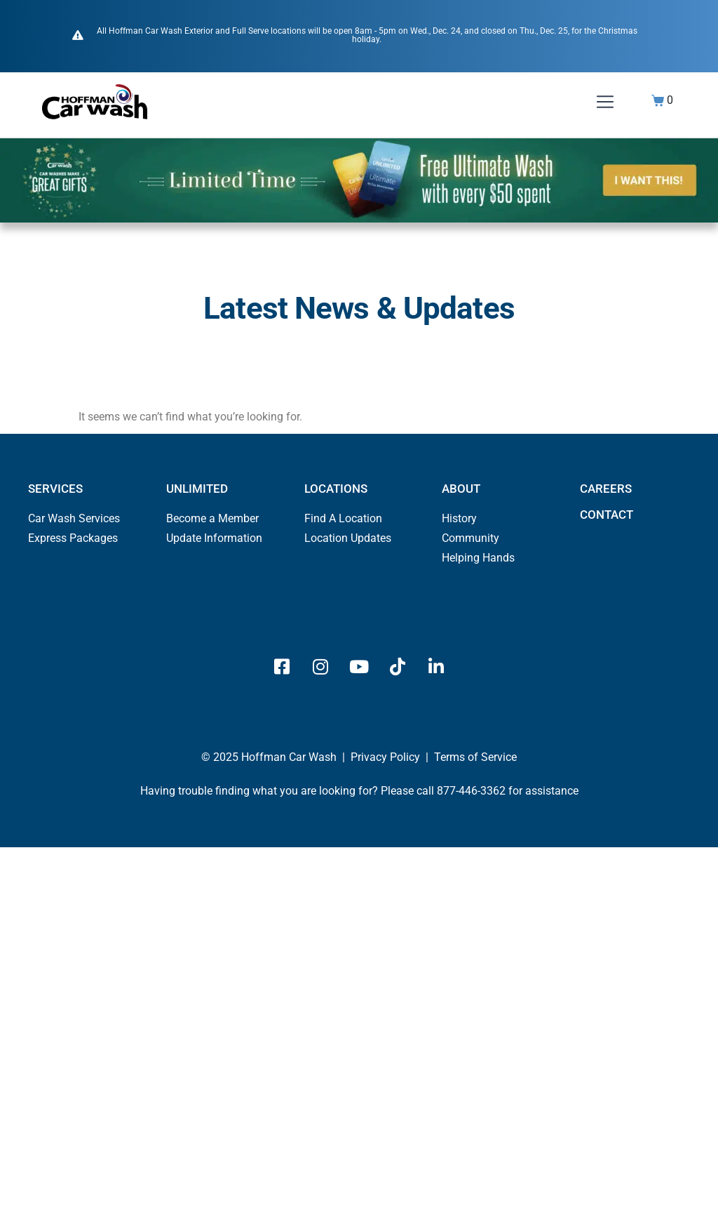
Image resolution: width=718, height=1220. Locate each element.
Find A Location (343, 518)
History (459, 518)
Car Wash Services (74, 518)
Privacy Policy (385, 757)
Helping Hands (478, 557)
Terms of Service (475, 757)
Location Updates (347, 538)
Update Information (214, 538)
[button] (605, 103)
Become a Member (212, 518)
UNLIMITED (197, 489)
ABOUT (461, 489)
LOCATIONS (335, 489)
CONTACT (606, 515)
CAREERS (606, 489)
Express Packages (73, 538)
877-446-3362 (471, 790)
